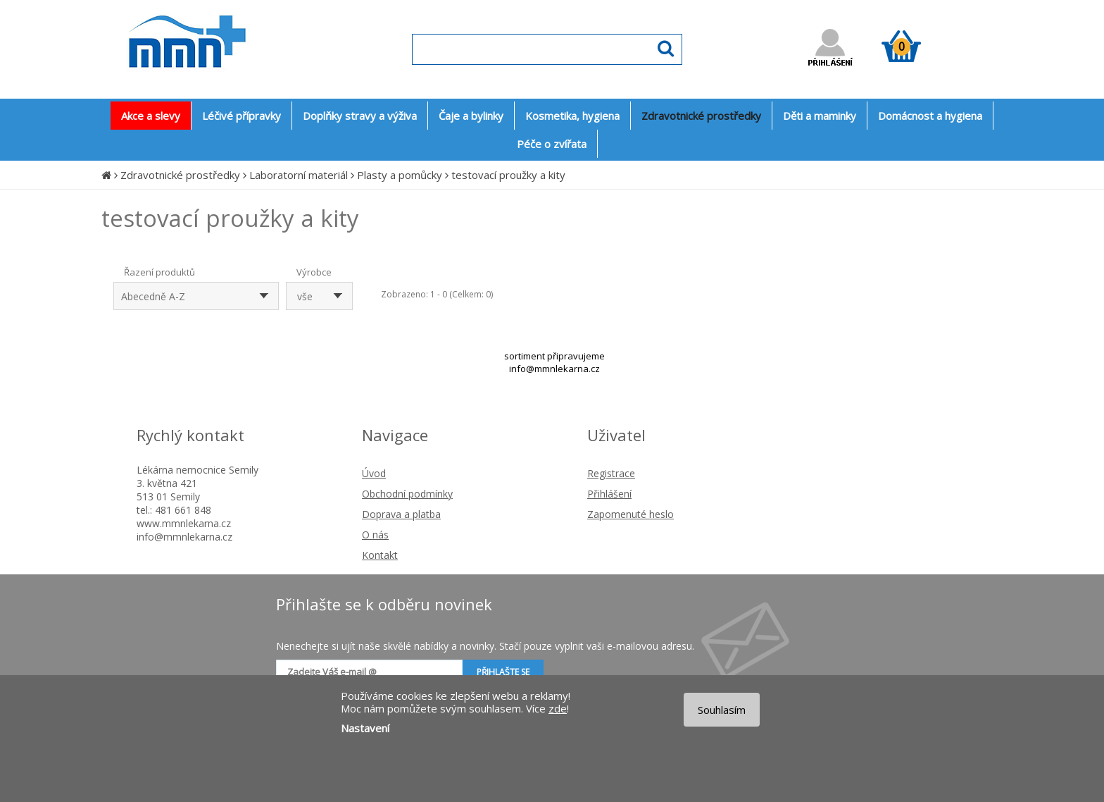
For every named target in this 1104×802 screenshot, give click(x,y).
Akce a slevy (150, 116)
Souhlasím (722, 710)
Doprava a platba (401, 514)
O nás (375, 534)
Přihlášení (609, 493)
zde (557, 708)
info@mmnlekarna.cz (554, 368)
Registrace (611, 473)
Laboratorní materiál (298, 175)
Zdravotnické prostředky (180, 175)
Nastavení (365, 728)
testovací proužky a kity (508, 175)
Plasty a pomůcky (399, 175)
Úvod (374, 473)
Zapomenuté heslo (630, 514)
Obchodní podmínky (407, 493)
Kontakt (380, 555)
